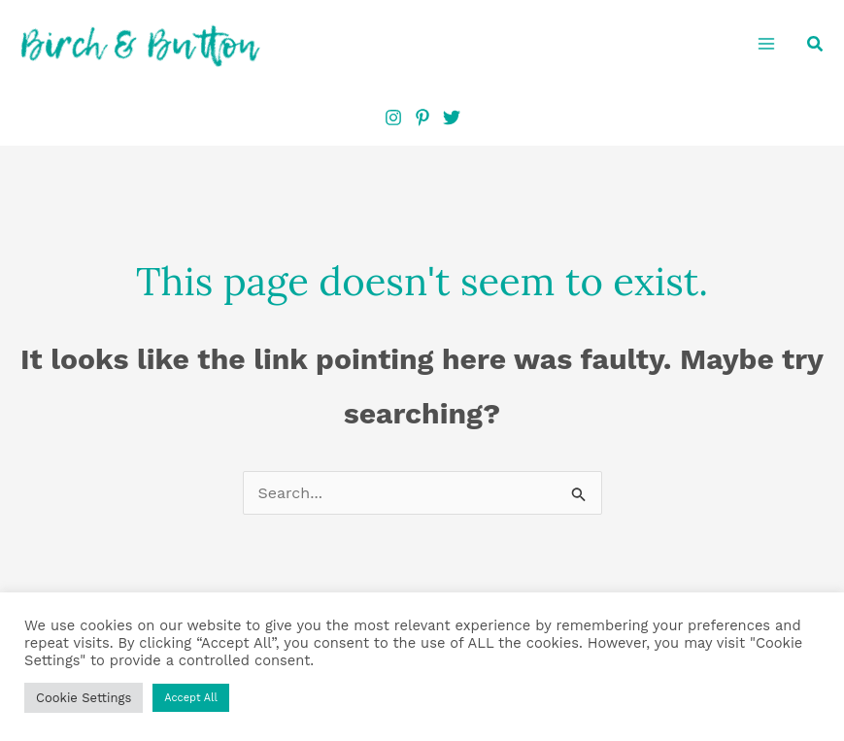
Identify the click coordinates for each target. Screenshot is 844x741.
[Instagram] (393, 117)
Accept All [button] (191, 697)
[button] (816, 44)
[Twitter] (451, 117)
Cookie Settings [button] (83, 697)
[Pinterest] (422, 117)
